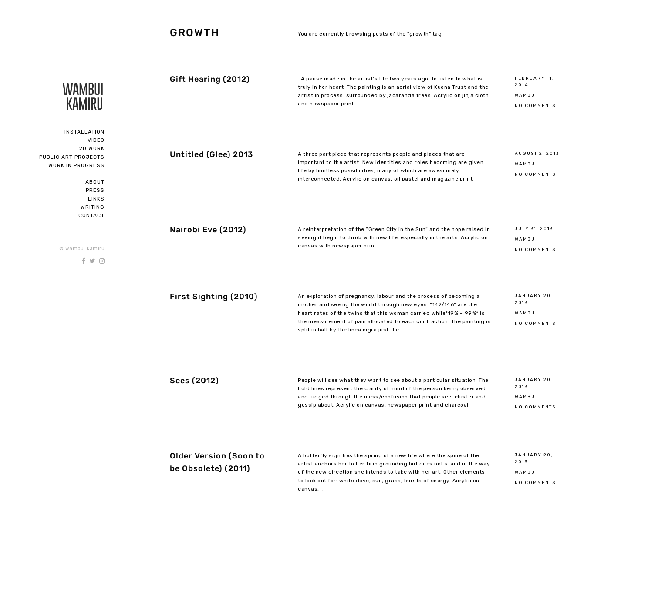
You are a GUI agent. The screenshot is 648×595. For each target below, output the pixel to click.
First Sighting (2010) (214, 296)
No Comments (535, 105)
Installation (84, 132)
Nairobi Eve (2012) (208, 229)
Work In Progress (76, 165)
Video (96, 140)
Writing (93, 207)
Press (95, 190)
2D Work (92, 148)
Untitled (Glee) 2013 (211, 154)
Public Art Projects (72, 157)
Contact (91, 215)
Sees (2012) (194, 380)
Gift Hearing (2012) (210, 79)
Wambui (526, 95)
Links (96, 199)
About (95, 182)
